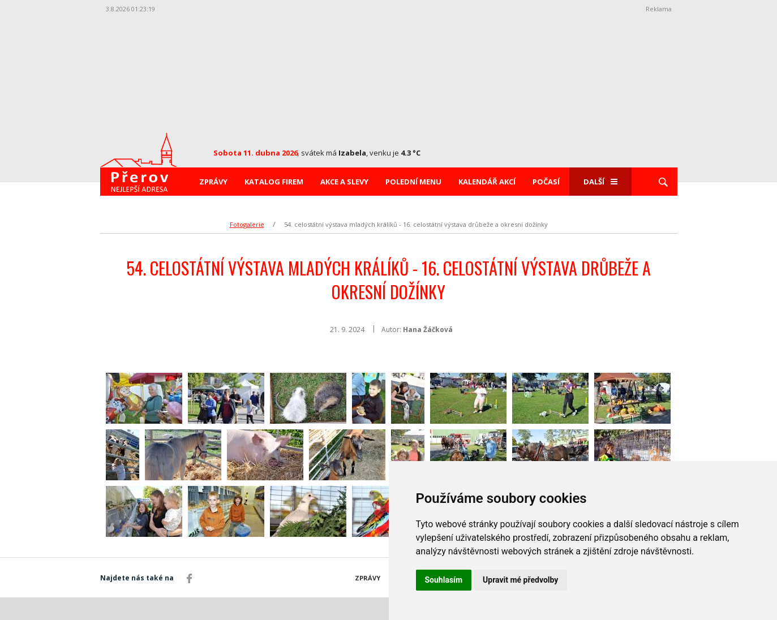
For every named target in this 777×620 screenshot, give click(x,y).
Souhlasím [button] (444, 579)
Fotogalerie (247, 224)
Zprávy (213, 181)
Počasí (546, 181)
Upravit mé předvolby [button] (520, 579)
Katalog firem (273, 181)
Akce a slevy (344, 181)
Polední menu (413, 181)
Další (600, 181)
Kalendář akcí (487, 181)
